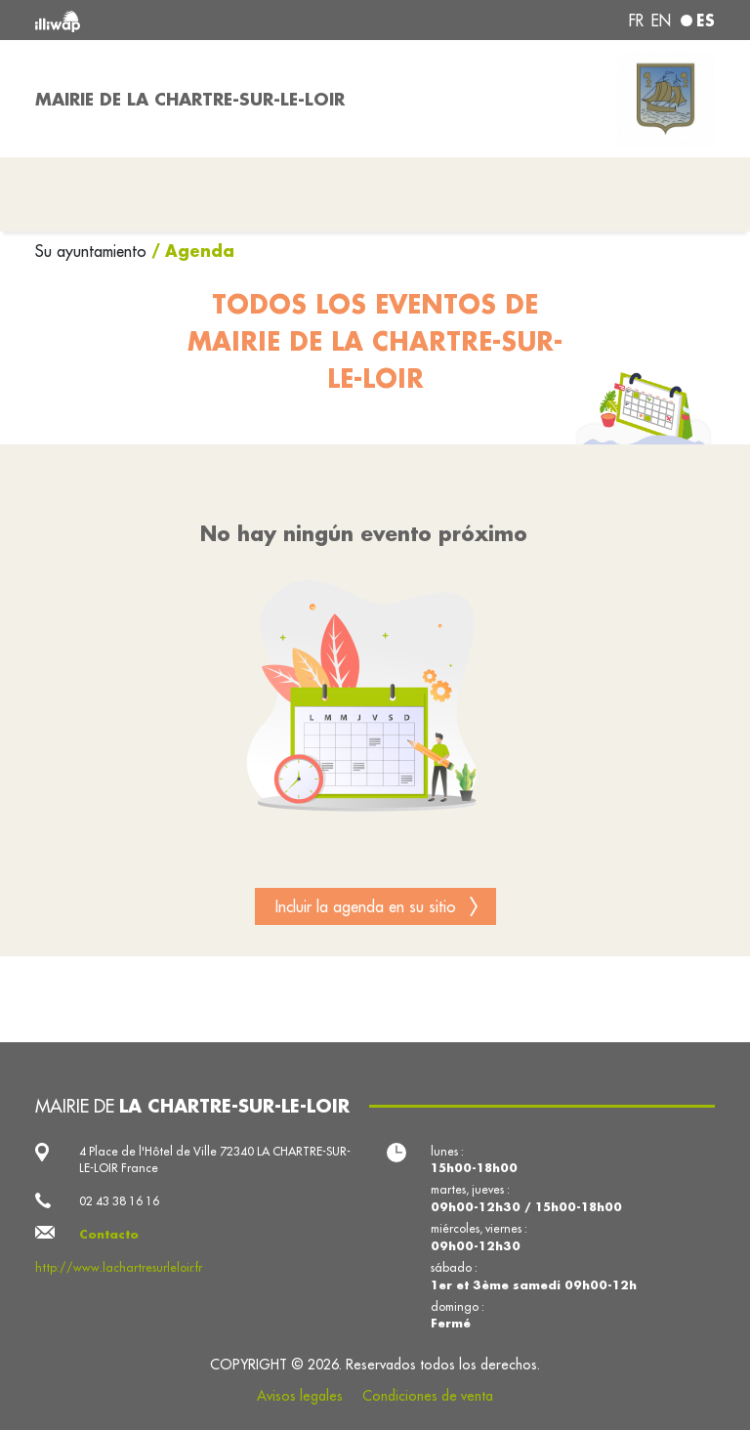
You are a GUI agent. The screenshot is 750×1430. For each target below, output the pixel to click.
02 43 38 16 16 (119, 1201)
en (661, 20)
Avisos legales (300, 1396)
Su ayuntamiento (93, 251)
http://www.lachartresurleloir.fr (118, 1267)
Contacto (109, 1234)
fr (636, 20)
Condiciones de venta (427, 1396)
